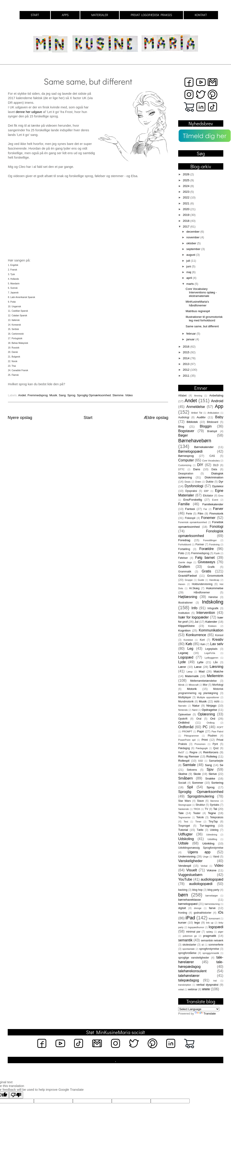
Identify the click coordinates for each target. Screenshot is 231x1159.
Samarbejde (216, 760)
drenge (198, 908)
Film (201, 513)
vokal (181, 989)
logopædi (216, 927)
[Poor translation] (16, 1095)
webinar (192, 989)
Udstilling (212, 839)
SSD (200, 760)
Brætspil (212, 431)
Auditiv (201, 417)
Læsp (189, 671)
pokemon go (190, 936)
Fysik (217, 553)
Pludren (212, 735)
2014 (186, 358)
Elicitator (208, 495)
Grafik (211, 566)
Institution (184, 613)
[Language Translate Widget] (198, 1009)
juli (188, 260)
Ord (212, 718)
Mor (205, 684)
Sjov (210, 769)
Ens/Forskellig (192, 499)
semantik (185, 940)
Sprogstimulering (200, 796)
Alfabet (182, 395)
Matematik (192, 676)
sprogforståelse (187, 953)
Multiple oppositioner (208, 697)
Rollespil (183, 760)
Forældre (206, 549)
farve (212, 908)
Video (129, 395)
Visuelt (191, 870)
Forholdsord (184, 544)
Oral (198, 718)
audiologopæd (212, 879)
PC (205, 727)
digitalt (182, 908)
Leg (190, 648)
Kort (202, 639)
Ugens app (199, 852)
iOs (220, 912)
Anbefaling (216, 395)
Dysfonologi (194, 486)
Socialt (182, 782)
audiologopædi (200, 884)
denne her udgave (29, 112)
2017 (186, 226)
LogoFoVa (209, 653)
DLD (215, 465)
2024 (186, 186)
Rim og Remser (188, 756)
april (189, 278)
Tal (215, 809)
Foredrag (184, 540)
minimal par (193, 931)
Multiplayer (184, 697)
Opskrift (182, 718)
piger (220, 931)
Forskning (214, 544)
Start (88, 417)
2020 (186, 209)
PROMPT (187, 731)
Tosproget (184, 825)
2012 (186, 369)
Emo (220, 495)
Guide (201, 580)
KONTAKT (201, 15)
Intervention (205, 613)
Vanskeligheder (190, 861)
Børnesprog (186, 455)
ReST (181, 752)
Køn (202, 644)
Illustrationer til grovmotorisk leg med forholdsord (204, 318)
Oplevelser (184, 714)
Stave (200, 800)
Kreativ (217, 639)
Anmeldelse (195, 407)
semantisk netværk (212, 940)
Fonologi (216, 526)
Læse (198, 666)
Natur (196, 705)
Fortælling (184, 549)
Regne (193, 752)
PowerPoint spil (187, 740)
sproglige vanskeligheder (193, 957)
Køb (188, 644)
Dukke (209, 481)
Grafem (184, 566)
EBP (206, 491)
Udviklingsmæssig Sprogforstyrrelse (200, 847)
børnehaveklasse (189, 899)
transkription (184, 984)
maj (189, 272)
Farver (218, 509)
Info (194, 608)
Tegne (212, 813)
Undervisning (187, 856)
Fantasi (190, 509)
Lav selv (216, 644)
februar (191, 333)
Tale (181, 813)
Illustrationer (185, 602)
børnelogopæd (188, 903)
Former (199, 544)
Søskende (183, 809)
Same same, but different (202, 326)
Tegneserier (184, 817)
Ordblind (183, 722)
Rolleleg (211, 756)
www (206, 989)
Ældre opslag (156, 417)
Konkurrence (196, 635)
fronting (182, 912)
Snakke (210, 778)
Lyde (182, 662)
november (193, 237)
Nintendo (183, 710)
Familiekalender (212, 504)
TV (206, 809)
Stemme (117, 395)
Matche (218, 671)
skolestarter (189, 944)
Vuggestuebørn (190, 875)
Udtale (183, 843)
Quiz (216, 748)
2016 (186, 346)
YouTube (185, 879)
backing (182, 889)
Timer (198, 821)
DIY (200, 465)
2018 (186, 220)
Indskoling (212, 602)
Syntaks (214, 804)
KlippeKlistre (186, 626)
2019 (186, 215)
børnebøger (211, 895)
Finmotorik (216, 513)
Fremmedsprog (38, 395)
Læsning (216, 666)
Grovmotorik (215, 575)
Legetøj (183, 653)
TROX (197, 809)
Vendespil (184, 865)
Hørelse (213, 597)
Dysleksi (217, 486)
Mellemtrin (215, 676)
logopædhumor (196, 927)
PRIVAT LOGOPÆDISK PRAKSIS (151, 15)
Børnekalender (204, 447)
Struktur (200, 804)
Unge (206, 856)
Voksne (211, 870)
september (193, 249)
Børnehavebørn (194, 440)
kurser (182, 922)
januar (190, 339)
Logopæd (185, 657)
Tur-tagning (207, 825)
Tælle (200, 829)
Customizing (184, 465)
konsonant (214, 918)
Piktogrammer (191, 735)
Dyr (221, 481)
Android (217, 401)
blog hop (197, 889)
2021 (186, 203)
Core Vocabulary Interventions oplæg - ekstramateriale (201, 292)
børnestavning (212, 904)
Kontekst (188, 640)
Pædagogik (202, 748)
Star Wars (184, 800)
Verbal (204, 866)
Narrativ (182, 705)
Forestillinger (210, 540)
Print (205, 739)
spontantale (188, 949)
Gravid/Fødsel (187, 575)
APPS (65, 15)
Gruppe (189, 580)
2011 (186, 375)
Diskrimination (214, 477)
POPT (220, 727)
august (191, 254)
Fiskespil (190, 518)
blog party (213, 889)
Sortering (217, 782)
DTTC (181, 469)
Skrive (213, 774)
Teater (197, 813)
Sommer (197, 782)
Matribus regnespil (198, 311)
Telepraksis (216, 817)
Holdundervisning (202, 584)
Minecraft (193, 684)
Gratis (206, 571)
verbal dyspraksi (207, 984)
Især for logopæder (193, 617)
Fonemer (208, 518)
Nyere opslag (20, 417)
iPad (190, 917)
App (219, 406)
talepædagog (188, 980)
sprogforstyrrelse (209, 948)
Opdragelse (209, 709)
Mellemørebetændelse (203, 680)
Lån (215, 662)
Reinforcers (210, 752)
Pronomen (199, 744)
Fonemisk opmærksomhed (192, 522)
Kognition (184, 630)
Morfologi (217, 684)
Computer (186, 460)
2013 (186, 364)
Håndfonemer (202, 592)
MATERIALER (99, 15)
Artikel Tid (196, 412)
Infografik (212, 608)
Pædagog (184, 748)
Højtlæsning (187, 597)
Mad (202, 671)
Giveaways (206, 562)
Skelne (182, 774)
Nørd (194, 710)
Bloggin (206, 426)
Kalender (211, 621)
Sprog (71, 395)
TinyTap (213, 821)
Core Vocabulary (211, 460)
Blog (181, 426)
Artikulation (213, 412)
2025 (186, 180)
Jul (196, 621)
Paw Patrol (217, 731)
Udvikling (208, 843)
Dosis (188, 481)
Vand (216, 856)
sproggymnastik (210, 953)
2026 (186, 174)
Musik (53, 395)
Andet (22, 395)
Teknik (200, 817)
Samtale (189, 765)
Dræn (198, 481)
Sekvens (192, 769)
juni (189, 266)
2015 (186, 352)
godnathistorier (202, 912)
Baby (219, 417)
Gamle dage (185, 562)
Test (186, 821)
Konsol (219, 635)
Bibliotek (192, 422)
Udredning (211, 834)
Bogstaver (186, 431)
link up (209, 922)
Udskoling (186, 839)
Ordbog (210, 722)
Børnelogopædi (190, 451)
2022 (186, 197)
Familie (184, 504)
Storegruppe (184, 805)
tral (215, 980)
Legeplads (211, 648)
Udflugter (185, 834)
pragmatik (209, 935)
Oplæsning (206, 714)
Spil (190, 787)
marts (190, 283)
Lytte (200, 662)
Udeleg (214, 829)
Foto (181, 553)
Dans (196, 469)
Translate (205, 1013)
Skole (197, 774)
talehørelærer (189, 976)
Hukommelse (214, 588)
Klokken (212, 626)
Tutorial (183, 829)
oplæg (209, 931)
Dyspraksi (191, 490)
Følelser (183, 557)
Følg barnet (205, 557)
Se (221, 765)
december (193, 231)
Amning (198, 395)
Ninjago (211, 705)
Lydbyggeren (211, 657)
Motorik (192, 689)
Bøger (183, 435)
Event (215, 499)
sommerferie (216, 944)
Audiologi (183, 417)
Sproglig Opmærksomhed (94, 395)
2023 (186, 191)
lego (197, 922)
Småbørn (185, 778)
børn (183, 895)
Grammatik (184, 571)
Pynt (215, 744)
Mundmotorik (186, 701)
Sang (62, 395)
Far (205, 509)
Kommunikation (211, 630)
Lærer (182, 666)
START (35, 15)
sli (203, 944)
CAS (212, 455)
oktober (191, 243)
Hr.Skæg (194, 588)
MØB (217, 701)
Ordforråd (185, 727)
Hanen (181, 584)
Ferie (189, 513)
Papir (200, 731)
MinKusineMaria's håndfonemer (197, 303)
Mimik (181, 684)
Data (214, 469)
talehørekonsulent (192, 971)
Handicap (214, 580)
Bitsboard (212, 422)
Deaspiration (185, 473)
